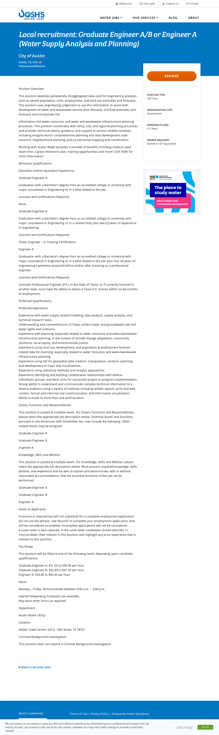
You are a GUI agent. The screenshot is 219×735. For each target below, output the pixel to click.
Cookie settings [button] (184, 727)
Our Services (144, 18)
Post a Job (147, 3)
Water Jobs (109, 18)
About (193, 18)
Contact (192, 3)
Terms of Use (78, 714)
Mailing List (124, 3)
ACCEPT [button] (205, 727)
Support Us (170, 3)
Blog (173, 18)
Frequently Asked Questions (130, 714)
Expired (172, 76)
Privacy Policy (100, 714)
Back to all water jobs (35, 667)
